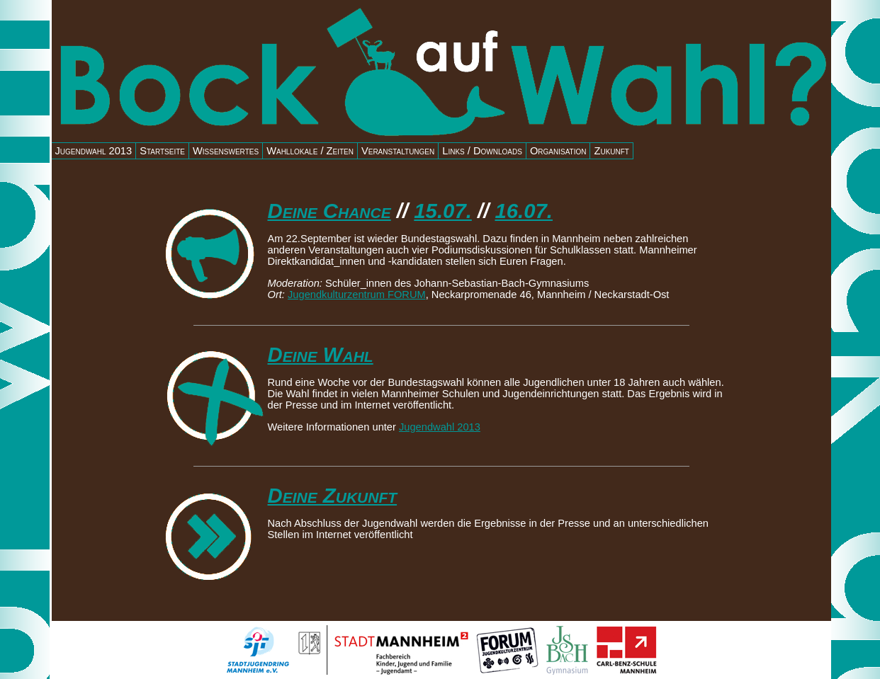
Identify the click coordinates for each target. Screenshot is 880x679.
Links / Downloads (482, 150)
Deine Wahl (320, 354)
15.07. (443, 210)
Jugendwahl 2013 (93, 150)
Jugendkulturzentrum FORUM (357, 294)
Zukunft (611, 150)
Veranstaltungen (397, 150)
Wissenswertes (226, 150)
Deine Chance (329, 210)
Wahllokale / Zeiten (310, 150)
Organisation (558, 150)
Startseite (162, 150)
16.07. (524, 210)
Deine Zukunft (332, 495)
